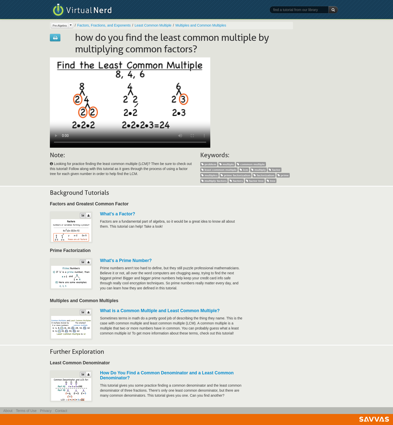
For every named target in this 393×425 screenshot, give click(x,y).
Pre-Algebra (60, 25)
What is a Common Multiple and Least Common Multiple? (160, 310)
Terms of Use (26, 411)
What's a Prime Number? (126, 260)
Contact (61, 411)
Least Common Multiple (153, 25)
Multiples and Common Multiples (200, 25)
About (8, 411)
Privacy (46, 411)
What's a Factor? (117, 213)
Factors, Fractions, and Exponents (104, 25)
